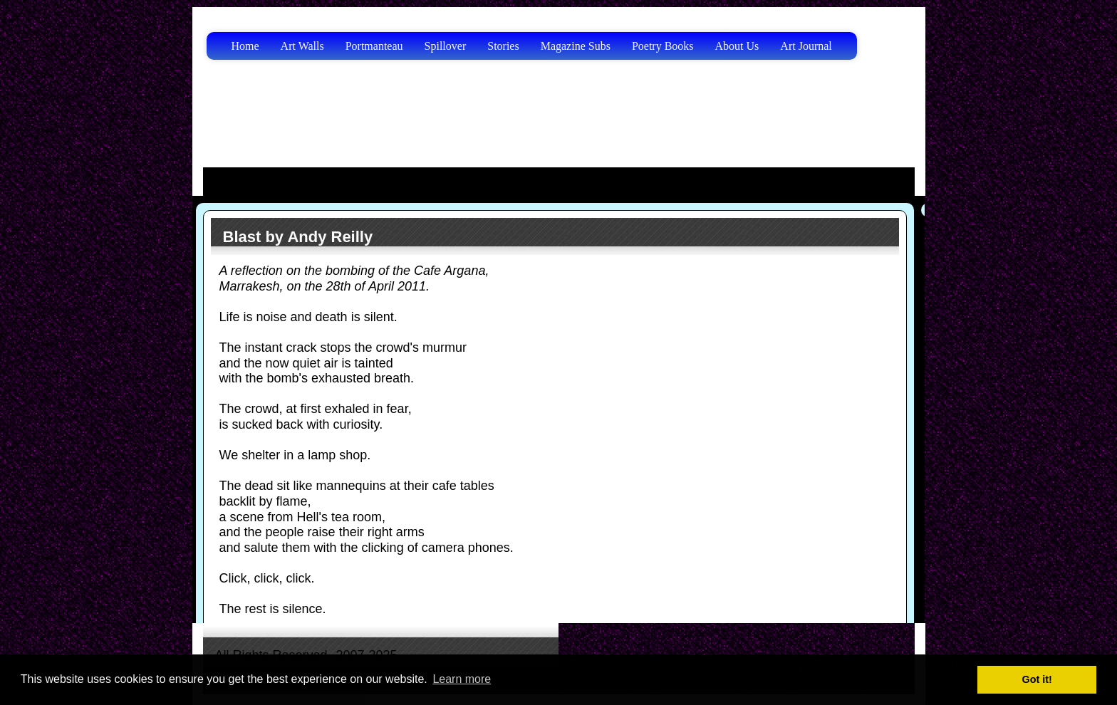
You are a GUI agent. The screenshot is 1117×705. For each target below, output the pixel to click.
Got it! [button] (1037, 679)
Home (245, 46)
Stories (503, 46)
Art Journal (805, 46)
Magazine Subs (576, 46)
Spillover (446, 46)
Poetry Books (663, 46)
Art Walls (302, 46)
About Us (737, 46)
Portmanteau (374, 46)
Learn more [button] (461, 679)
